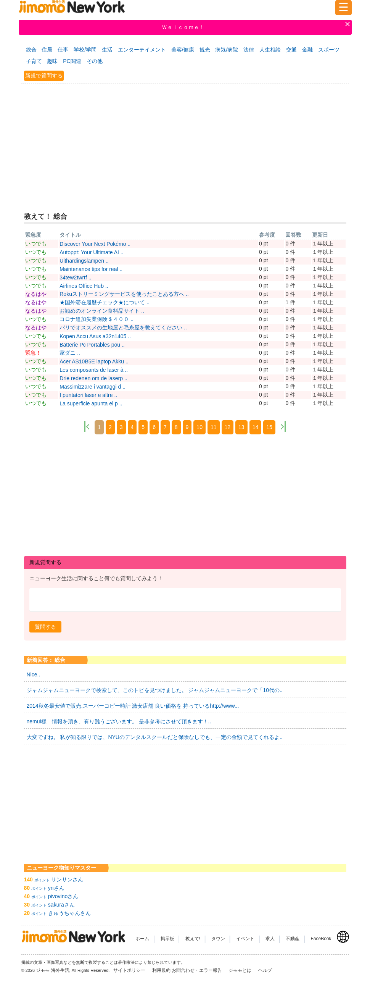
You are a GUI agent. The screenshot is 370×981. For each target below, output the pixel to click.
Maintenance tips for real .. (91, 269)
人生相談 (270, 50)
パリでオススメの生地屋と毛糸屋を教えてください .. (123, 327)
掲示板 (167, 938)
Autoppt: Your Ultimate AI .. (91, 252)
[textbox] (185, 600)
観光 (204, 50)
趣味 (52, 61)
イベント (245, 938)
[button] (45, 626)
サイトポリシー (129, 970)
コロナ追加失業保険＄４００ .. (97, 319)
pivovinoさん (63, 896)
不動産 (292, 938)
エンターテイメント (142, 50)
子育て (34, 61)
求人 (270, 938)
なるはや (36, 294)
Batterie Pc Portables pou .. (92, 345)
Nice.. (33, 674)
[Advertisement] (185, 142)
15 (269, 427)
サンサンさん (67, 879)
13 (241, 427)
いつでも (36, 243)
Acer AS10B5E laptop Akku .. (94, 361)
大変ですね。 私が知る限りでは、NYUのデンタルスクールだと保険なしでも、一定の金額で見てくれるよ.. (155, 737)
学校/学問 (85, 50)
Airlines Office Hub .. (84, 286)
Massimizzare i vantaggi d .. (92, 387)
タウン (218, 938)
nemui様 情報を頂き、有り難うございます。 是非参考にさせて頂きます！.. (119, 721)
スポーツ (328, 50)
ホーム (142, 938)
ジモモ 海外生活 (52, 970)
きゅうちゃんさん (69, 913)
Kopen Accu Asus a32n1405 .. (95, 336)
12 (228, 427)
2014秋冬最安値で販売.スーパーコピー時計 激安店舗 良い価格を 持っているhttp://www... (133, 706)
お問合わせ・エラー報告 (197, 970)
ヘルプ (265, 970)
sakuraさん (61, 905)
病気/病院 (226, 50)
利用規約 (161, 970)
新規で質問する (44, 76)
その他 (95, 61)
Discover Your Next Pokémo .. (95, 244)
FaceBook (320, 938)
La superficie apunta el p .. (91, 403)
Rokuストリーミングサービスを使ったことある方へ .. (124, 294)
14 (256, 427)
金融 (307, 50)
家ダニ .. (70, 353)
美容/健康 (182, 50)
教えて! (192, 938)
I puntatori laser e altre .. (88, 395)
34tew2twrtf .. (75, 277)
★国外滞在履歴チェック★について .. (105, 302)
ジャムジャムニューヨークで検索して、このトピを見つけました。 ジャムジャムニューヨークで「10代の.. (155, 690)
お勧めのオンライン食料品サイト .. (102, 311)
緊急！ (33, 353)
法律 (248, 50)
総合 (31, 50)
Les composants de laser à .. (94, 370)
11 (214, 427)
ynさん (56, 888)
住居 (47, 50)
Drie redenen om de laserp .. (93, 378)
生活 (107, 50)
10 (199, 427)
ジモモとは (240, 970)
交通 (291, 50)
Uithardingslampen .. (84, 261)
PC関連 (72, 61)
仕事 (63, 50)
